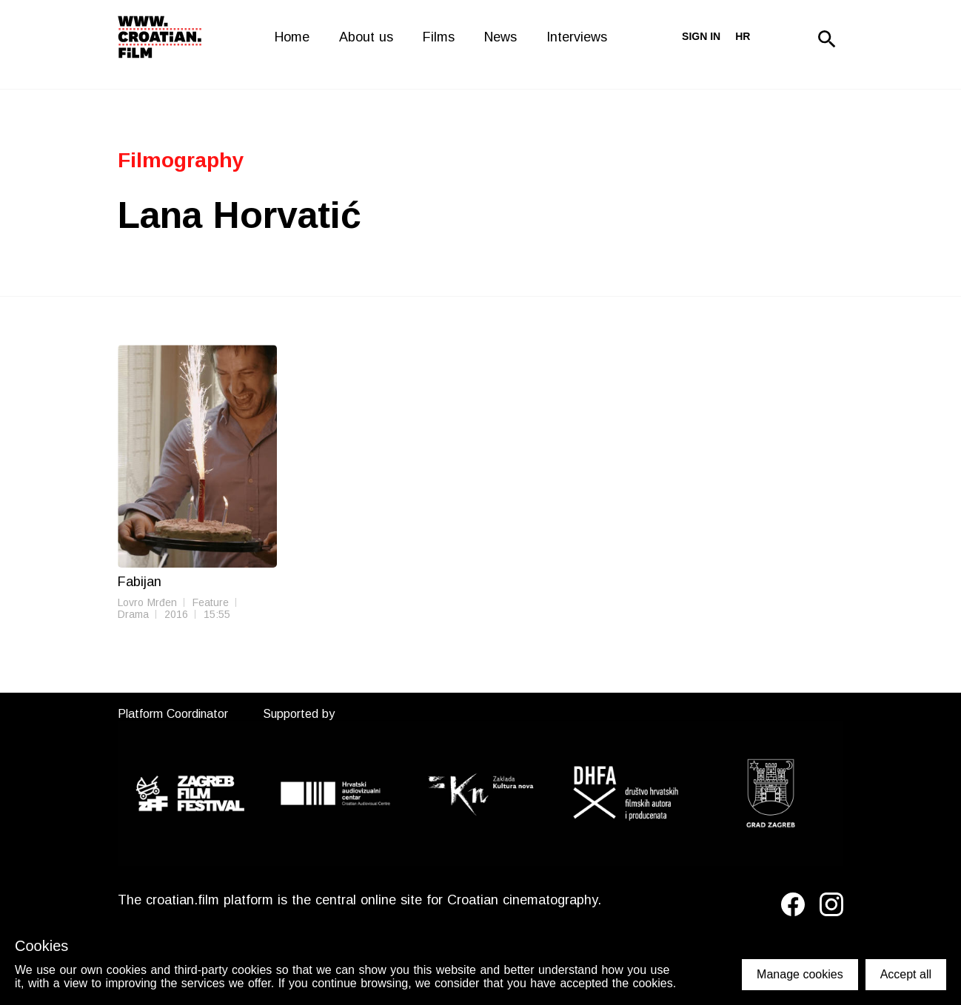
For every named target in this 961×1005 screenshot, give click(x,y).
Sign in (701, 36)
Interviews (576, 37)
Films (439, 37)
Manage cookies (800, 974)
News (500, 37)
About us (366, 37)
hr (742, 36)
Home (292, 37)
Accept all (905, 974)
